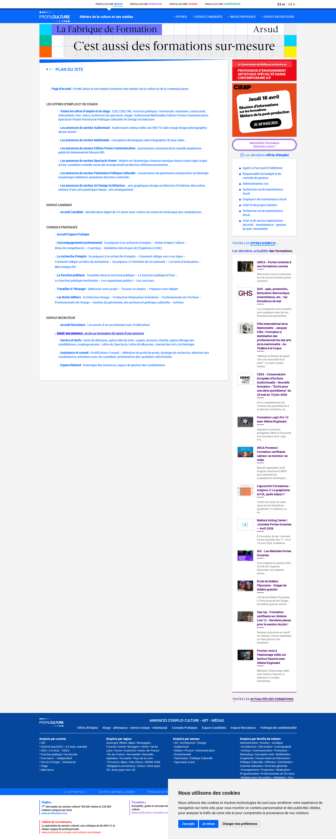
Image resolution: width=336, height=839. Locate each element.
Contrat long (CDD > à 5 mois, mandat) (64, 746)
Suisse (141, 766)
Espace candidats (208, 17)
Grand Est (130, 750)
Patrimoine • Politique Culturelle (193, 758)
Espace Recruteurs (243, 728)
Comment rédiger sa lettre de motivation (82, 262)
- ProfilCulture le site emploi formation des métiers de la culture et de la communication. (119, 89)
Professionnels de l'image (72, 302)
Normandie (133, 754)
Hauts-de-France (148, 750)
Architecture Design (96, 297)
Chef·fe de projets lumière (260, 205)
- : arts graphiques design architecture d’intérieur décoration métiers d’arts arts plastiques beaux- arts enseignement (131, 187)
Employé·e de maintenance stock (264, 199)
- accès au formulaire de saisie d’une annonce (99, 333)
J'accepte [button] (188, 824)
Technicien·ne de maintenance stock (263, 191)
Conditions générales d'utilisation (117, 791)
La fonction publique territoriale (76, 280)
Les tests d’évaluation (183, 262)
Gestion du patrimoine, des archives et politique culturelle (131, 302)
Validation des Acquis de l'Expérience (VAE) (133, 248)
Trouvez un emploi (133, 289)
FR (281, 4)
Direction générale (276, 766)
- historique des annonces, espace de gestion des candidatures (111, 365)
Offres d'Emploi (87, 728)
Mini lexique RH (65, 267)
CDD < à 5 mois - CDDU (55, 750)
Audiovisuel (181, 746)
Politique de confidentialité (278, 728)
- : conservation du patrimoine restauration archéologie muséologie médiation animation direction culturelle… (133, 175)
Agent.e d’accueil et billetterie (262, 168)
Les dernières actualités (262, 250)
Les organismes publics (117, 280)
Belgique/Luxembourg (121, 766)
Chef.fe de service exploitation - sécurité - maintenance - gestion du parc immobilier (264, 225)
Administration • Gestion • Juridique (261, 743)
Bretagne (133, 746)
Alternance (47, 770)
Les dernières (264, 155)
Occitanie (125, 758)
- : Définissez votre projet (86, 289)
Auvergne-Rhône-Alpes (120, 743)
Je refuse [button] (208, 824)
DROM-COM (152, 762)
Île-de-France (116, 754)
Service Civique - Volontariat (58, 762)
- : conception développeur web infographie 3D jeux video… (122, 140)
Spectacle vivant (184, 762)
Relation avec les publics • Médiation (263, 777)
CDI (43, 743)
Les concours (145, 280)
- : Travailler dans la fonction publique (95, 275)
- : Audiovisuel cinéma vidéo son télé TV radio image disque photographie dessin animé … (132, 130)
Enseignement (250, 770)
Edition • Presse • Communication (194, 750)
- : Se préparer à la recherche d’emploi (103, 243)
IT (291, 4)
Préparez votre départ (163, 289)
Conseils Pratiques (184, 728)
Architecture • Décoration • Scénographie (266, 746)
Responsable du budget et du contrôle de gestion (262, 176)
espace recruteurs (279, 17)
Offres (181, 17)
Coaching (94, 248)
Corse (118, 750)
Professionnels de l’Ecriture (278, 773)
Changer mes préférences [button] (240, 824)
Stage (44, 766)
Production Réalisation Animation (136, 297)
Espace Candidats (214, 728)
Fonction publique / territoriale (59, 754)
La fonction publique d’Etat (156, 275)
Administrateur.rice (255, 183)
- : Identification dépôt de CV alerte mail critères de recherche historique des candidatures (129, 212)
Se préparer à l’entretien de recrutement (138, 262)
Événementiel (182, 754)
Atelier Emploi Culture (169, 243)
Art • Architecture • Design (190, 743)
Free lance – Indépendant (56, 758)
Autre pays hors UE (123, 770)
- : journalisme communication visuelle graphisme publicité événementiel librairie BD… (129, 150)
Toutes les (255, 243)
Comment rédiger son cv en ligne (161, 256)
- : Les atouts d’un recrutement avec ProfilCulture (104, 325)
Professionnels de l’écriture (180, 297)
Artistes (178, 302)
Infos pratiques (243, 17)
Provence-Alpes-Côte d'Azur (125, 762)
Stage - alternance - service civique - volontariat (135, 728)
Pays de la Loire (143, 758)
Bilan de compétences (69, 248)
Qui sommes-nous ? (74, 791)
